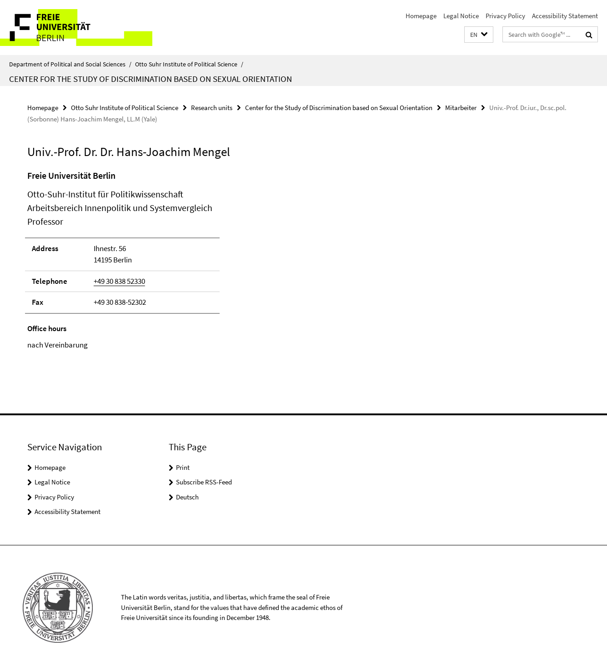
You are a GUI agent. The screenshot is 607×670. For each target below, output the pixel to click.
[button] (478, 34)
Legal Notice (461, 15)
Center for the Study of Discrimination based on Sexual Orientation (150, 78)
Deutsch (187, 497)
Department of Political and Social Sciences (70, 64)
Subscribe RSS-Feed (204, 482)
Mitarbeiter (461, 107)
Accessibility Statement (565, 15)
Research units (211, 107)
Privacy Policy (505, 15)
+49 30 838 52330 (119, 281)
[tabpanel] (185, 260)
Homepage (421, 15)
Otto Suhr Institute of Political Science (189, 64)
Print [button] (183, 467)
